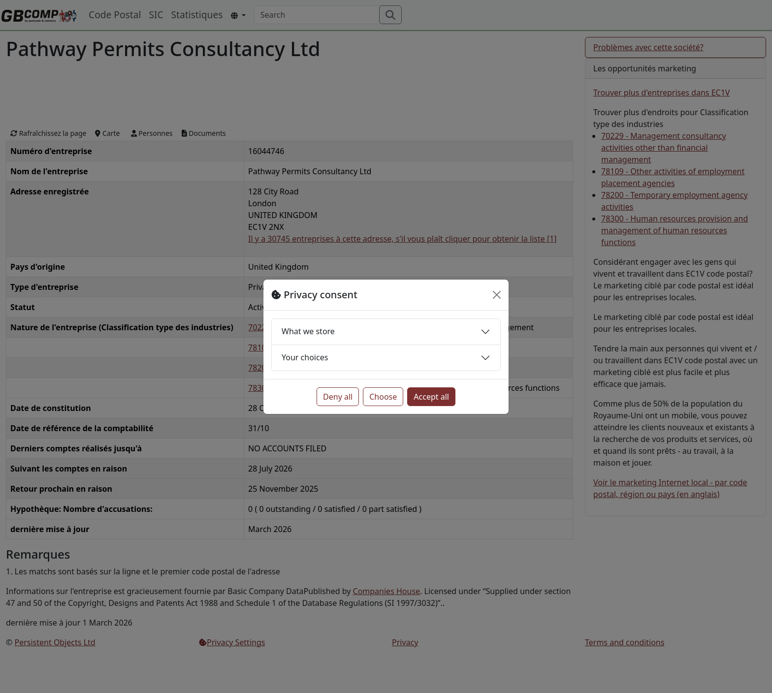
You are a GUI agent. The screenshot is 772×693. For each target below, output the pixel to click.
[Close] (497, 295)
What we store (308, 331)
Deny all (338, 396)
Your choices (305, 357)
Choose (383, 396)
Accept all (431, 396)
